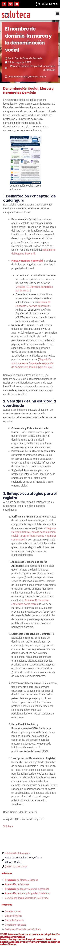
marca (43, 76)
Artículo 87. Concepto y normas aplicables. (33, 304)
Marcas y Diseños (19, 66)
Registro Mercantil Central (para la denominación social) (33, 532)
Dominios (34, 76)
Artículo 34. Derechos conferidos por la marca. (30, 602)
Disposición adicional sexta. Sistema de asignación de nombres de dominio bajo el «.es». (32, 363)
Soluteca (8, 826)
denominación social (18, 76)
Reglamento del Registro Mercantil (33, 251)
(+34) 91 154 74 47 (48, 4)
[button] (57, 13)
